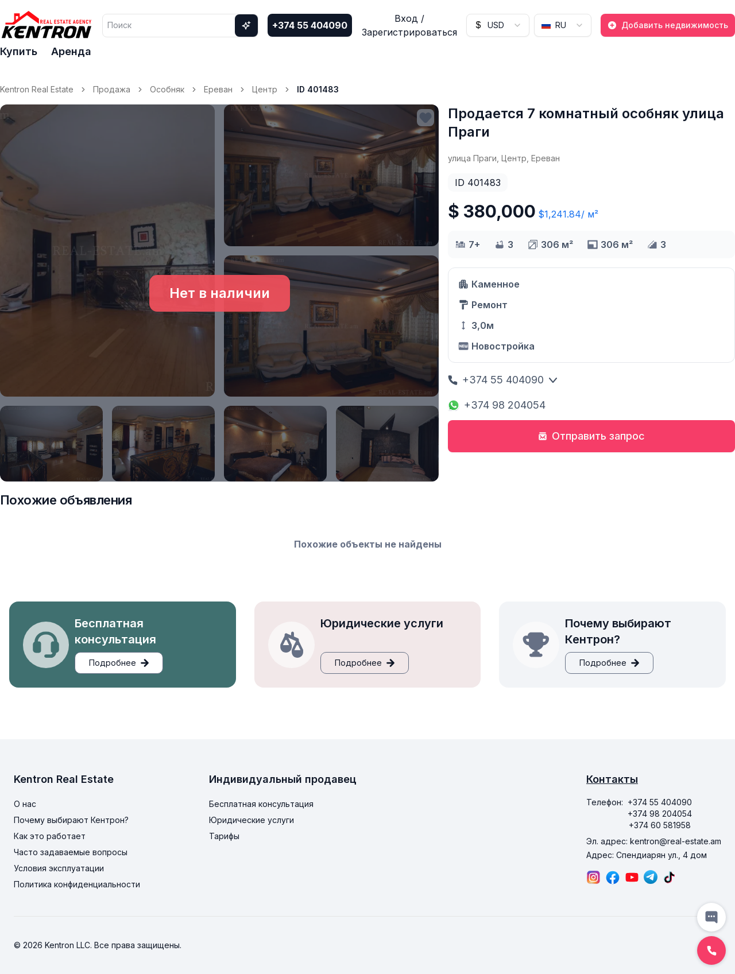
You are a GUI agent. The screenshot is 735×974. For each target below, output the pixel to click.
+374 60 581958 (660, 825)
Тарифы (224, 836)
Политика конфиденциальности (77, 884)
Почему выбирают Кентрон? (71, 820)
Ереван (218, 89)
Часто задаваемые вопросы (70, 852)
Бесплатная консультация (261, 804)
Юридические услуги (251, 820)
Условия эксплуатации (59, 868)
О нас (25, 804)
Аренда (71, 51)
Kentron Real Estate (37, 89)
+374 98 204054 (497, 405)
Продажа (111, 89)
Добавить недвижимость (668, 25)
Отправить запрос (591, 436)
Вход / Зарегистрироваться (409, 25)
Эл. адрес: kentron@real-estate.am (653, 841)
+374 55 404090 (309, 25)
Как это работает (50, 836)
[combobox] (497, 25)
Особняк (167, 89)
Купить (18, 51)
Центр (264, 89)
